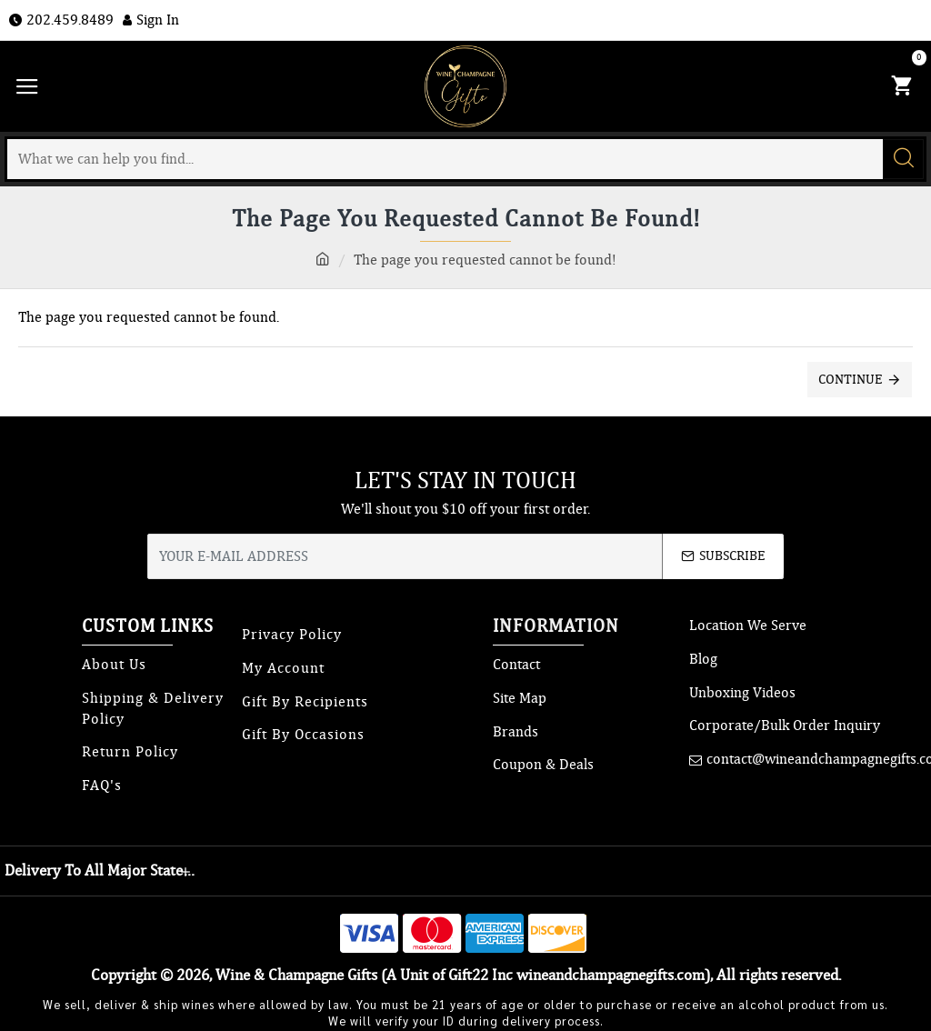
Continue (850, 379)
